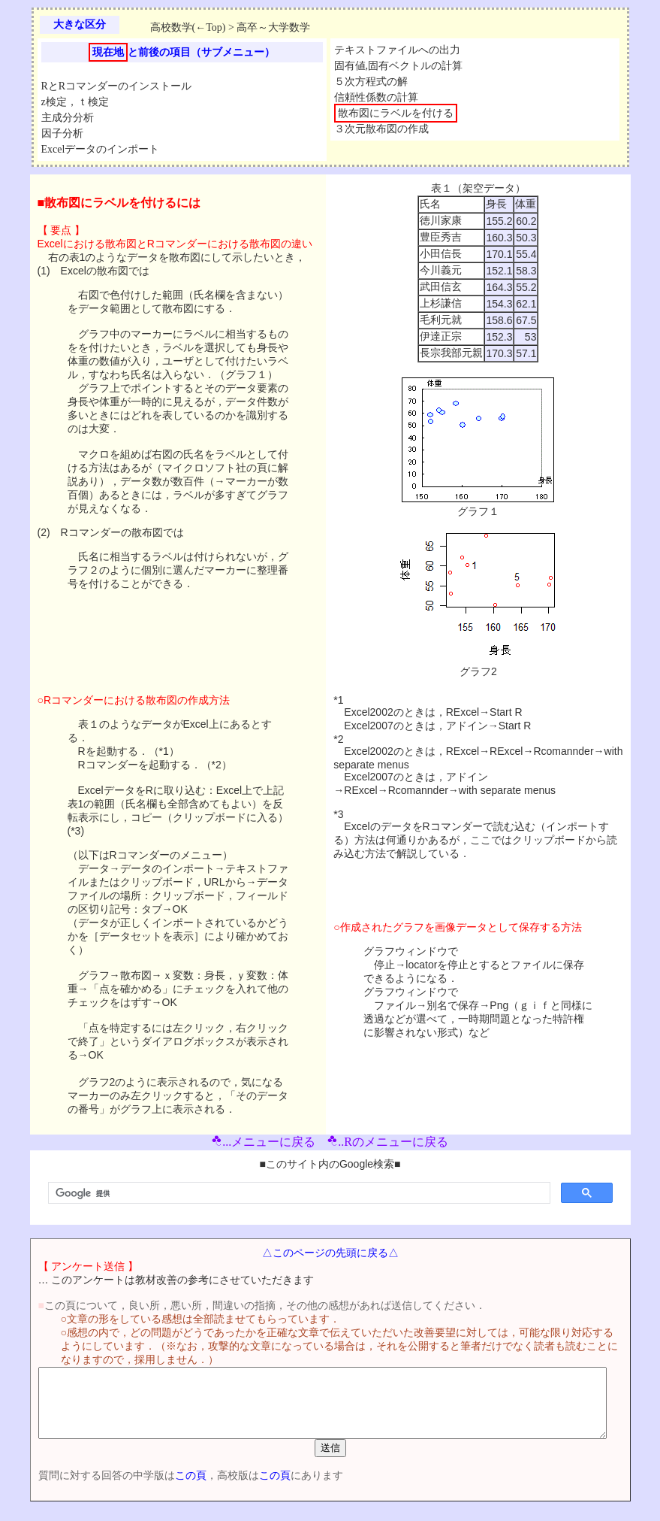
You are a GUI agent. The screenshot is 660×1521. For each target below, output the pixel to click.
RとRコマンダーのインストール (116, 86)
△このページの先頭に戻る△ (333, 1253)
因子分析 (62, 133)
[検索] (298, 1193)
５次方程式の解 (371, 81)
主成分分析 (67, 117)
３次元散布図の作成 (381, 129)
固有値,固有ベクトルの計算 (398, 65)
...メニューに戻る (263, 1141)
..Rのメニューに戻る (387, 1141)
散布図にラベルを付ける (396, 113)
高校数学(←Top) (188, 27)
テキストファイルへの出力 (397, 50)
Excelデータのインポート (100, 149)
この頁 (166, 1489)
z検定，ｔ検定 (75, 102)
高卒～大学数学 (273, 27)
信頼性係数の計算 (376, 97)
